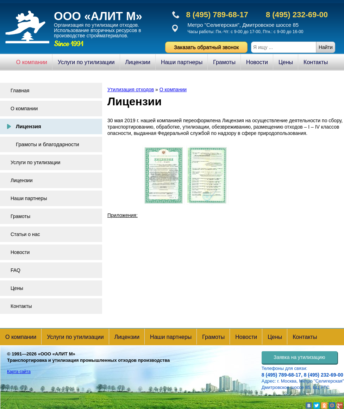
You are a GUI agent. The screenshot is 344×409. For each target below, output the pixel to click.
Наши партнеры (181, 62)
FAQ (15, 270)
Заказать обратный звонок (206, 47)
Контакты (316, 62)
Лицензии (137, 62)
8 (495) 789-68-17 (217, 14)
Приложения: (122, 215)
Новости (257, 62)
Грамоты (224, 62)
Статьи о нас (25, 234)
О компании (31, 62)
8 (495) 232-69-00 (297, 14)
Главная (20, 90)
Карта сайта (19, 371)
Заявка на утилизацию (299, 357)
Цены (286, 62)
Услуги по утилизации (86, 62)
